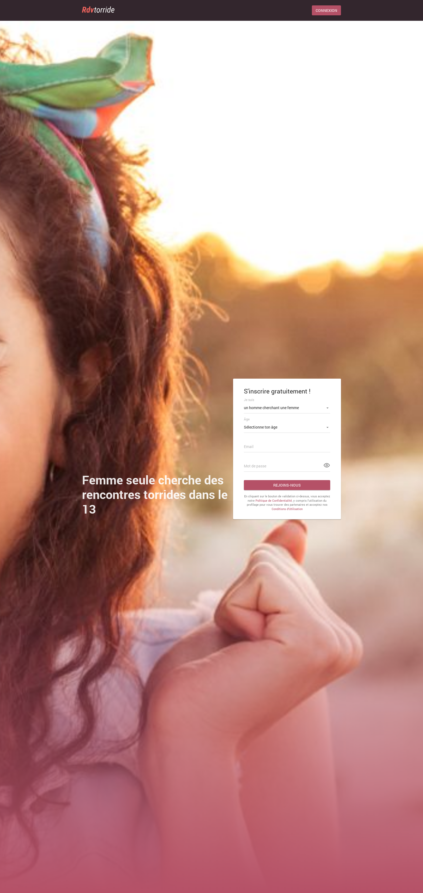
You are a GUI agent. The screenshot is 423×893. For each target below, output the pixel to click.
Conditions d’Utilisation (287, 509)
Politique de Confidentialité (273, 500)
